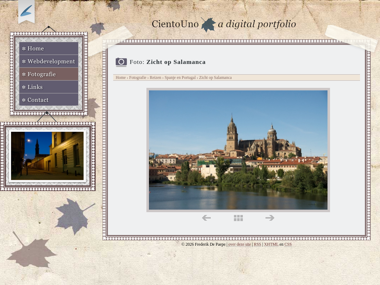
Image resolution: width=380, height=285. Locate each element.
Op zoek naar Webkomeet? (27, 13)
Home (49, 48)
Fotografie (49, 74)
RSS (257, 244)
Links (49, 86)
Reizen (155, 77)
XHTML (271, 244)
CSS (288, 244)
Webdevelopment (49, 61)
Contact (49, 99)
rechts (270, 218)
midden (238, 218)
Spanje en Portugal (181, 77)
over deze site (239, 244)
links (206, 218)
